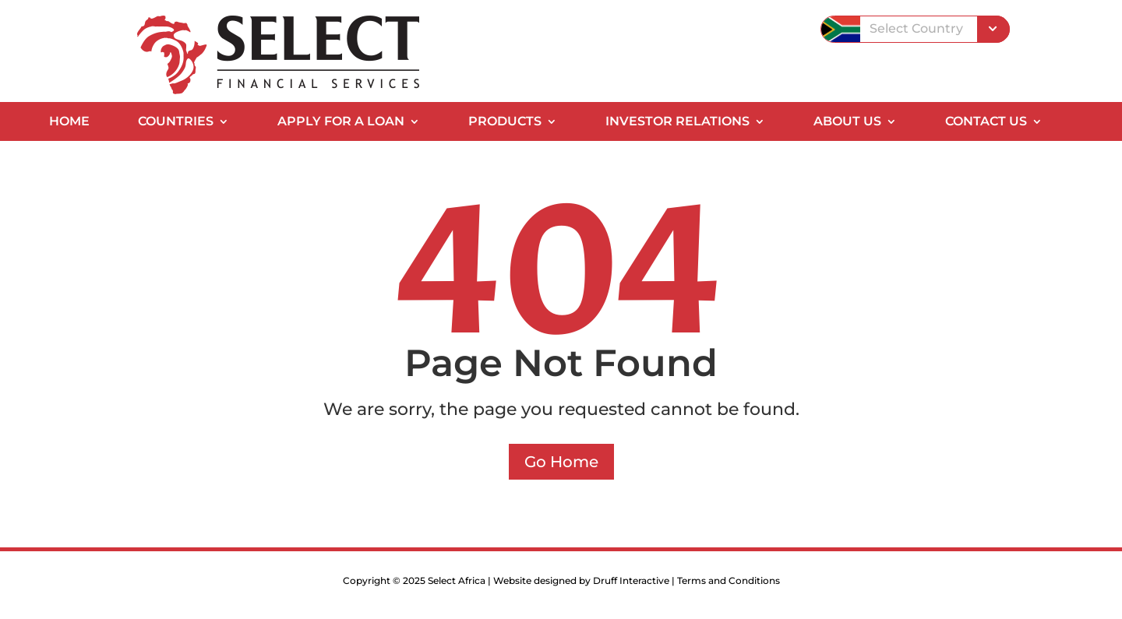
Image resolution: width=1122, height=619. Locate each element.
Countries (175, 122)
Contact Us (986, 122)
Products (505, 122)
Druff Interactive (631, 580)
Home (69, 122)
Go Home (561, 461)
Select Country (916, 28)
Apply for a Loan (340, 122)
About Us (847, 122)
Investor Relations (677, 122)
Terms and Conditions (728, 580)
